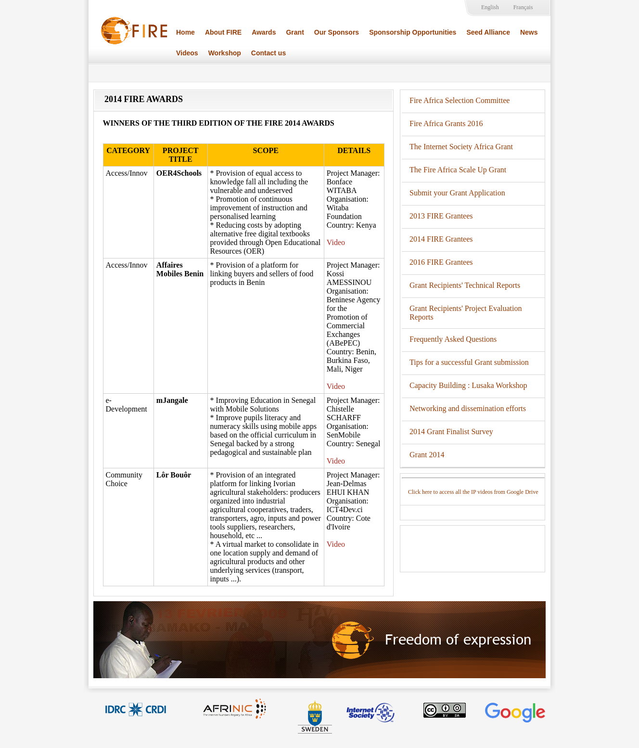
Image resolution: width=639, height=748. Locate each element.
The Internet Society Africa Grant (461, 146)
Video (336, 242)
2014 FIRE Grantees (441, 239)
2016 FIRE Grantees (441, 262)
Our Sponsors (336, 32)
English (490, 7)
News (529, 32)
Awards (264, 32)
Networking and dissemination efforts (467, 408)
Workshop (224, 53)
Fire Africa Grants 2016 (446, 123)
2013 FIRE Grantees (441, 216)
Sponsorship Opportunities (412, 32)
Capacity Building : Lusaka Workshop (468, 385)
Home (185, 32)
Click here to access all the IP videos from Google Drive (473, 492)
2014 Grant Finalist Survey (451, 431)
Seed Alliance (488, 32)
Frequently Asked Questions (453, 339)
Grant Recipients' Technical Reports (464, 285)
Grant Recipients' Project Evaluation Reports (465, 312)
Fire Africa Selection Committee (459, 100)
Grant (295, 32)
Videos (187, 53)
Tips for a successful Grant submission (469, 362)
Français (523, 7)
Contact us (268, 53)
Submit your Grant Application (457, 193)
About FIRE (223, 32)
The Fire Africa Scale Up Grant (457, 170)
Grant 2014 (426, 455)
